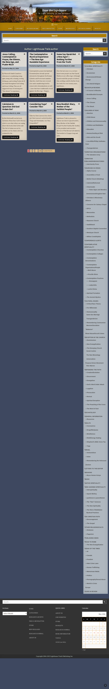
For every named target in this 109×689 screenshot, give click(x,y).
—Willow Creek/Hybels (93, 252)
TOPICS (58, 669)
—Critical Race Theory (93, 319)
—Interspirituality (91, 518)
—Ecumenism (90, 73)
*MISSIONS (88, 498)
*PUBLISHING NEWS (92, 566)
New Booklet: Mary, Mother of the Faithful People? (66, 114)
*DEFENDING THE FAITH (93, 387)
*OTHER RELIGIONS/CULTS (94, 555)
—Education (89, 132)
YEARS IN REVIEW (91, 622)
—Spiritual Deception (93, 418)
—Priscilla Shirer (92, 290)
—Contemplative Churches (95, 265)
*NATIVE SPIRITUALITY (92, 509)
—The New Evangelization (94, 573)
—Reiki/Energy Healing (93, 458)
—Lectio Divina (92, 304)
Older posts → (48, 159)
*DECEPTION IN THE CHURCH (95, 355)
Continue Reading (12, 99)
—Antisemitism (91, 476)
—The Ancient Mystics (93, 312)
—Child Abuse (90, 117)
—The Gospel (90, 552)
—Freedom (89, 587)
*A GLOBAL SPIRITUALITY (94, 66)
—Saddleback (90, 237)
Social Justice (91, 369)
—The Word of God (92, 429)
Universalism (91, 377)
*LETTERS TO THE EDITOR (94, 494)
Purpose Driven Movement (95, 381)
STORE (60, 28)
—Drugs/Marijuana (92, 450)
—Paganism (89, 562)
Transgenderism (92, 334)
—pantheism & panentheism (95, 526)
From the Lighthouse (54, 10)
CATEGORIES (19, 28)
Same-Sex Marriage (93, 330)
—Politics (88, 603)
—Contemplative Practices (95, 294)
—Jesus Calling (91, 98)
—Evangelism (90, 398)
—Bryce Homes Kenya (93, 501)
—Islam (88, 480)
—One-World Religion (93, 84)
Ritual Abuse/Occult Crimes (95, 351)
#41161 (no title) (61, 673)
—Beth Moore (91, 286)
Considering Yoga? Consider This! (38, 112)
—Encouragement (92, 548)
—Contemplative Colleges (94, 269)
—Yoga (88, 469)
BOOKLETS (59, 656)
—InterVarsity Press (92, 169)
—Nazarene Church (92, 233)
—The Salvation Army (93, 160)
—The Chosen (90, 102)
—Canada (89, 583)
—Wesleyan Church (92, 248)
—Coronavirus (90, 446)
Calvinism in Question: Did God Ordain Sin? (10, 114)
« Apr (84, 680)
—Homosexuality (91, 327)
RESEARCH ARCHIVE (33, 28)
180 (40, 159)
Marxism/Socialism (93, 343)
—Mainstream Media (92, 599)
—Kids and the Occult (93, 140)
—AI (87, 579)
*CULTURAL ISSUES (91, 316)
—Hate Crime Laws (92, 591)
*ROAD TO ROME (90, 570)
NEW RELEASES (70, 28)
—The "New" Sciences (93, 530)
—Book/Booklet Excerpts (94, 94)
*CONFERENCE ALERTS (93, 256)
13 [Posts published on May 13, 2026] (94, 663)
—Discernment (90, 394)
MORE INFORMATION (63, 664)
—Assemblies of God (93, 180)
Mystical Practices (93, 541)
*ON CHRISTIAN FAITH (92, 545)
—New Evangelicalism (93, 362)
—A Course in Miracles (93, 90)
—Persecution (90, 410)
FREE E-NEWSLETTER (48, 28)
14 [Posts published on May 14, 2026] (98, 663)
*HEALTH (87, 443)
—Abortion (89, 113)
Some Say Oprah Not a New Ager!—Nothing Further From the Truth (66, 58)
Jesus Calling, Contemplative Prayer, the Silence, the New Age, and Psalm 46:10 (11, 59)
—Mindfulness (90, 454)
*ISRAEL (87, 473)
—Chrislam (89, 69)
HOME (10, 28)
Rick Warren (90, 384)
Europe (88, 618)
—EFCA (88, 221)
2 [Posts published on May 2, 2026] (104, 655)
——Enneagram (92, 296)
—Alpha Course (91, 176)
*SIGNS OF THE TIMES (92, 577)
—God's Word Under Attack (95, 402)
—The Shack (90, 106)
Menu (56, 24)
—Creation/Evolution (93, 390)
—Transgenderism (92, 150)
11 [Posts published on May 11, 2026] (87, 663)
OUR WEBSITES (61, 648)
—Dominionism (91, 358)
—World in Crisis (91, 614)
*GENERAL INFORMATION (94, 437)
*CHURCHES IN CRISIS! (93, 173)
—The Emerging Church (94, 366)
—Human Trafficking (92, 595)
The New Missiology (93, 373)
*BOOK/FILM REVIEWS (92, 87)
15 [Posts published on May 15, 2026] (101, 663)
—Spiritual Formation (93, 308)
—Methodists (90, 229)
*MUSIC (87, 505)
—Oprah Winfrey (91, 522)
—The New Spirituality (93, 534)
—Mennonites (90, 225)
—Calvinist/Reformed (93, 188)
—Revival (88, 414)
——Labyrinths (91, 300)
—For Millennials (91, 323)
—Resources (90, 439)
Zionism (88, 490)
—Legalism (89, 406)
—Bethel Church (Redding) (95, 184)
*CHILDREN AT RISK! (92, 110)
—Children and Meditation (94, 128)
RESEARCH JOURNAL (85, 28)
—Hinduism (89, 558)
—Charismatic (90, 192)
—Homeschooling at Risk (94, 136)
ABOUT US (98, 28)
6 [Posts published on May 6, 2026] (94, 659)
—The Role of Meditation (94, 538)
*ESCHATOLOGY (90, 433)
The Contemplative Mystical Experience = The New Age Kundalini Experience (39, 58)
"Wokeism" (89, 347)
